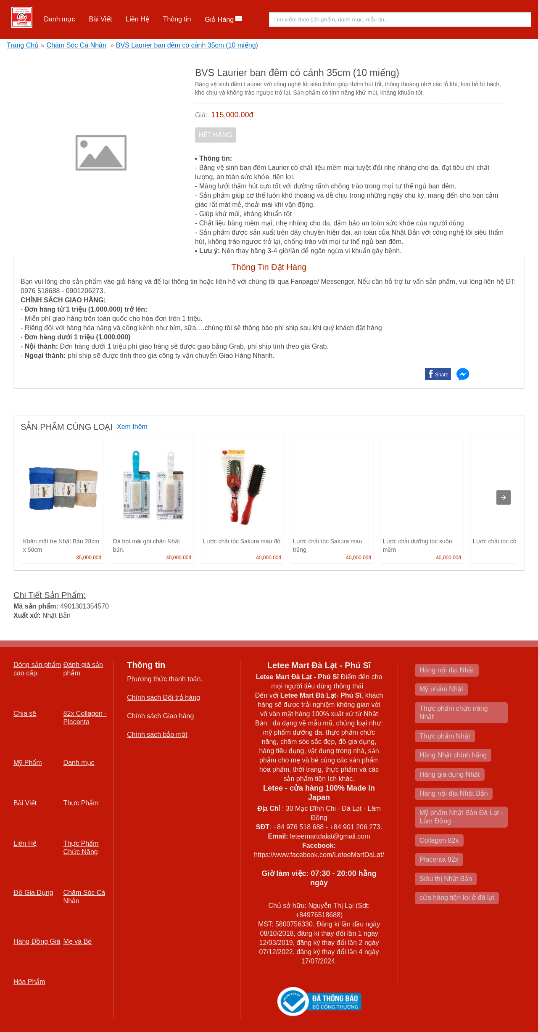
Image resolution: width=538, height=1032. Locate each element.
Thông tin (177, 19)
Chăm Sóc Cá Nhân (76, 45)
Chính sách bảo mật (157, 734)
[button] (59, 19)
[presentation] (503, 497)
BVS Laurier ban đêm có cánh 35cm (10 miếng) (187, 45)
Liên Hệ (137, 19)
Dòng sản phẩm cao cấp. (37, 669)
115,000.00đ (232, 115)
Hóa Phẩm (29, 981)
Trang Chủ (23, 45)
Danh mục (59, 19)
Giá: (201, 115)
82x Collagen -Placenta (85, 717)
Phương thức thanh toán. (165, 679)
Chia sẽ (24, 713)
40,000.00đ (178, 558)
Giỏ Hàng (223, 19)
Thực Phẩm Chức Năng (81, 847)
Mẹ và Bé (77, 941)
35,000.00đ (88, 558)
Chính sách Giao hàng (160, 716)
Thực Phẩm (81, 803)
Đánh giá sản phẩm (83, 669)
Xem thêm (132, 426)
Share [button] (441, 375)
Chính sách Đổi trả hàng (163, 697)
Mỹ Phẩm (27, 762)
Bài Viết (100, 19)
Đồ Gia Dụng (33, 892)
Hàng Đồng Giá (36, 941)
